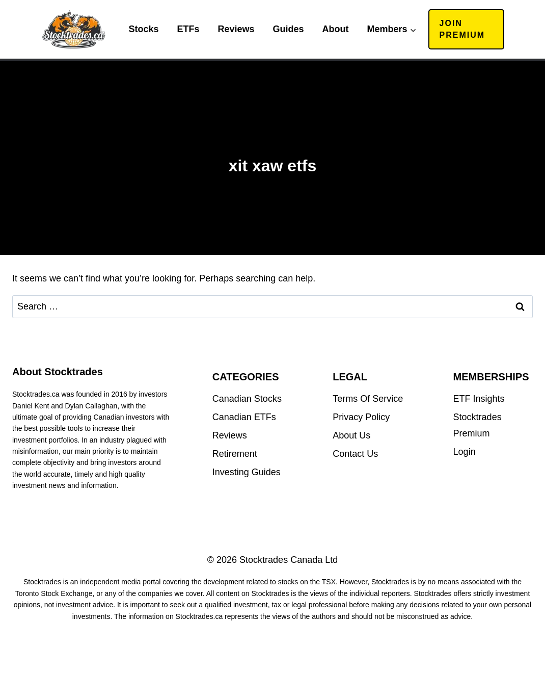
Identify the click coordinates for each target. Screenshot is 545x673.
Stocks (143, 29)
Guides (288, 29)
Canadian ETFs (244, 417)
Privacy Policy (361, 417)
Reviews (235, 29)
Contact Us (355, 454)
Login (464, 452)
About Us (351, 435)
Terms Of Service (368, 399)
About (335, 29)
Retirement (234, 454)
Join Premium (462, 29)
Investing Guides (246, 472)
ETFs (188, 29)
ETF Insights (479, 399)
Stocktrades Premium (477, 425)
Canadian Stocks (247, 399)
